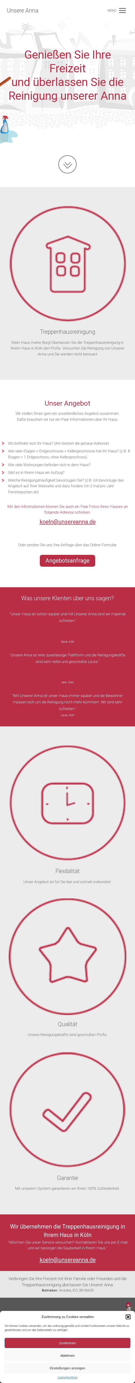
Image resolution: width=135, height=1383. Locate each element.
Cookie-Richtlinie (67, 1377)
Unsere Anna (22, 10)
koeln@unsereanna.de (68, 522)
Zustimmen (67, 1343)
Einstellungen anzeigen (67, 1368)
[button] (128, 1317)
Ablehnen (67, 1355)
